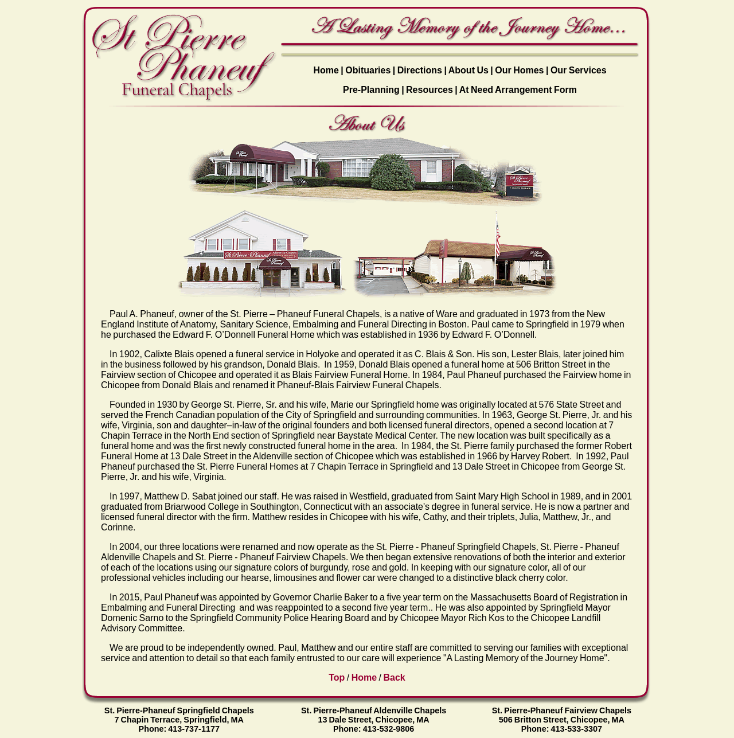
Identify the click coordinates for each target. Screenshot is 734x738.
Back (394, 677)
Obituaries (368, 70)
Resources (429, 90)
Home (325, 70)
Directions (419, 70)
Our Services (578, 70)
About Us (468, 70)
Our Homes (519, 70)
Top (337, 677)
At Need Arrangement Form (518, 90)
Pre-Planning (371, 90)
